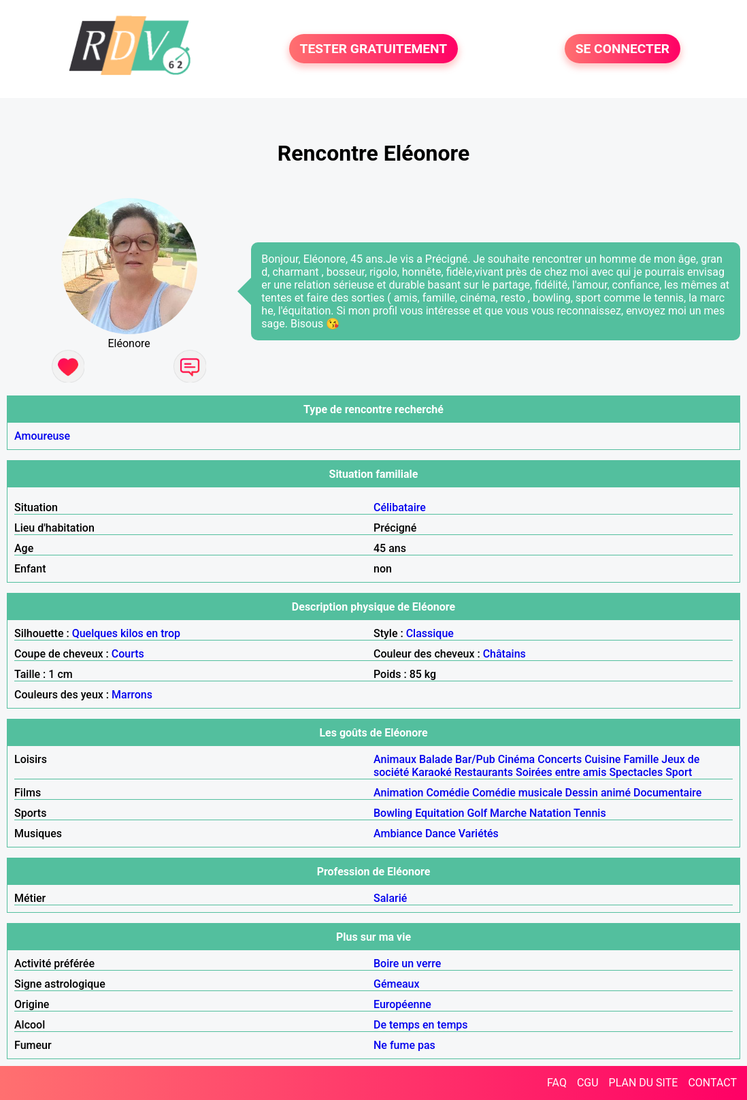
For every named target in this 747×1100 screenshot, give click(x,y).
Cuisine (602, 759)
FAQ (557, 1082)
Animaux (395, 759)
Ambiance (398, 833)
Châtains (504, 653)
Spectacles (636, 772)
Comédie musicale (517, 792)
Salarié (390, 898)
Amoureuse (42, 436)
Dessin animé (598, 792)
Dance (440, 833)
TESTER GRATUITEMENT (374, 48)
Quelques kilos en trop (126, 633)
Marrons (132, 694)
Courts (128, 653)
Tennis (590, 813)
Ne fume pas (404, 1045)
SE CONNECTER (622, 48)
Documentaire (667, 792)
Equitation (439, 813)
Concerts (559, 759)
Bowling (393, 813)
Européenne (402, 1004)
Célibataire (400, 507)
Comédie (447, 792)
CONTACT (712, 1082)
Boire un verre (407, 963)
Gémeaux (397, 983)
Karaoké (432, 772)
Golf (477, 813)
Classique (430, 633)
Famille (641, 759)
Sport (678, 772)
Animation (398, 792)
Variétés (479, 833)
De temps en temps (421, 1024)
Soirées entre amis (561, 772)
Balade (435, 759)
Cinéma (516, 759)
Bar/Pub (475, 759)
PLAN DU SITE (643, 1082)
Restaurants (483, 772)
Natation (550, 813)
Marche (508, 813)
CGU (588, 1082)
